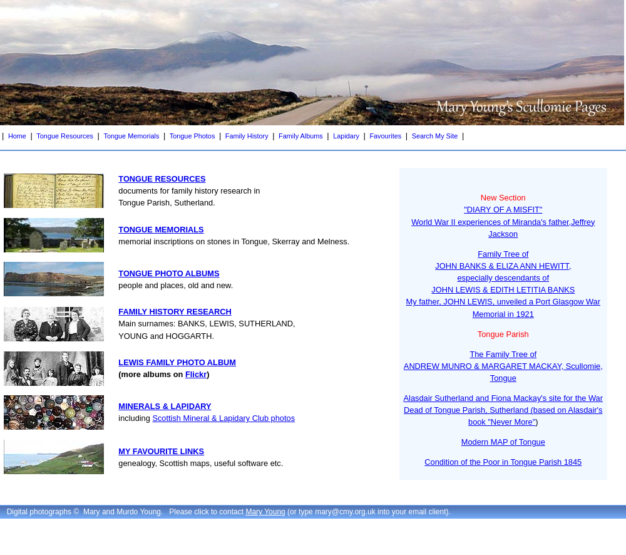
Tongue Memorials (131, 136)
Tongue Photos (192, 136)
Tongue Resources (64, 136)
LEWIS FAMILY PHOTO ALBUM (177, 362)
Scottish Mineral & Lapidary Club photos (223, 418)
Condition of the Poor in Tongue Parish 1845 (503, 462)
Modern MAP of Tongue (503, 442)
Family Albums (301, 136)
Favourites (385, 136)
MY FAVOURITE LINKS (161, 451)
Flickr (196, 374)
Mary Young (265, 511)
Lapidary (346, 136)
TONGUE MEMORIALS (160, 229)
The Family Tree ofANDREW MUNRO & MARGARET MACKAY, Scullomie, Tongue (503, 366)
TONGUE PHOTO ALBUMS (168, 273)
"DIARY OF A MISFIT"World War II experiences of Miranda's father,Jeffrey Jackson (503, 221)
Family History (247, 136)
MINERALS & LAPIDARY (164, 406)
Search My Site (435, 136)
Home (17, 136)
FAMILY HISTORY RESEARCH (174, 311)
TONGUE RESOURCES (161, 179)
